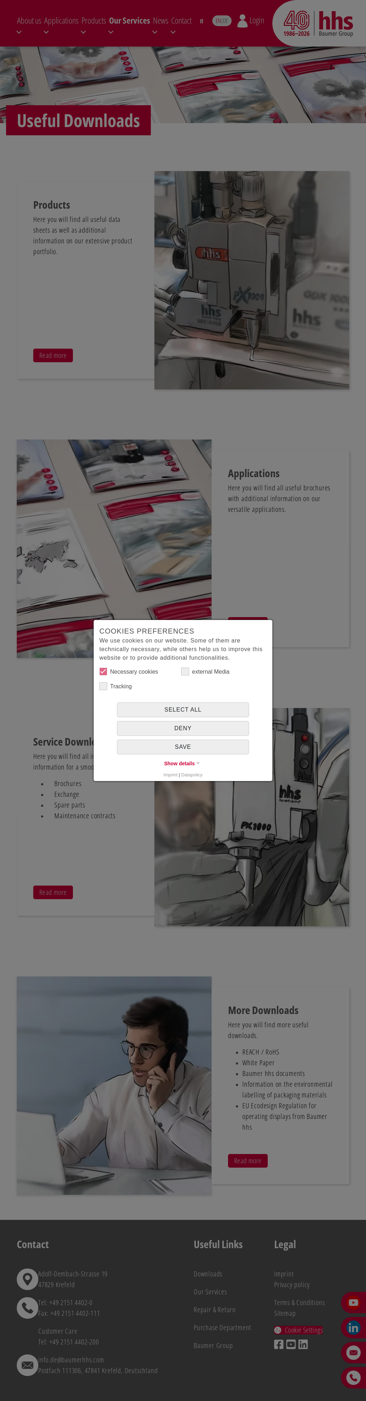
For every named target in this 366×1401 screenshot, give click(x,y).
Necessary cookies (128, 671)
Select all (183, 710)
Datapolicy (192, 774)
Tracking (115, 686)
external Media (205, 671)
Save (183, 747)
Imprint (170, 774)
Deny (183, 728)
